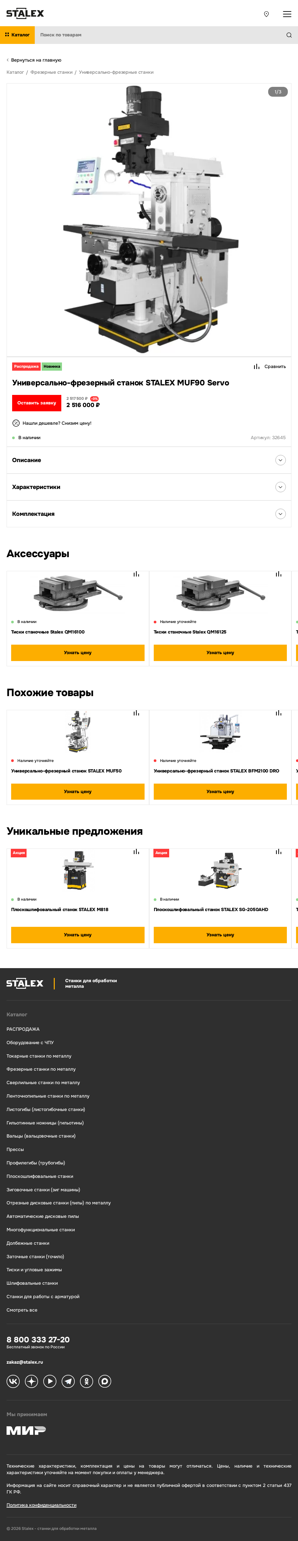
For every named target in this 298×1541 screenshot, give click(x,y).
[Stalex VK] (13, 1382)
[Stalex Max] (104, 1382)
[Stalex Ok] (86, 1382)
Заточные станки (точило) (35, 1256)
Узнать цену (77, 652)
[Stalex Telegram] (68, 1382)
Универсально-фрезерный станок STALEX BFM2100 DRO (217, 771)
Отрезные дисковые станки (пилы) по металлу (59, 1203)
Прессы (15, 1149)
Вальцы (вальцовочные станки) (41, 1136)
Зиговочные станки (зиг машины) (43, 1190)
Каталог (17, 1014)
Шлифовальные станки (32, 1283)
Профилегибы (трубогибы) (36, 1163)
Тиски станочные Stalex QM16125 (190, 632)
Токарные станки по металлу (39, 1056)
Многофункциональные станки (41, 1230)
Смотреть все (22, 1310)
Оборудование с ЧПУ (30, 1042)
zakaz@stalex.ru (25, 1362)
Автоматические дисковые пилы (43, 1216)
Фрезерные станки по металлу (41, 1069)
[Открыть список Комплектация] (280, 514)
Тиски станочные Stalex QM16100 (48, 632)
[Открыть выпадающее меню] (287, 14)
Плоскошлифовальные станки (40, 1176)
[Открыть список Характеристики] (280, 487)
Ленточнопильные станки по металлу (48, 1096)
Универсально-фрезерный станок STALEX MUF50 (66, 771)
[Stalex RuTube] (49, 1382)
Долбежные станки (28, 1243)
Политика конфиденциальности (41, 1505)
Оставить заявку (36, 403)
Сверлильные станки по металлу (43, 1082)
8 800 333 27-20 (38, 1340)
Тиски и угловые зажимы (34, 1270)
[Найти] (292, 35)
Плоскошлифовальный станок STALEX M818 (60, 909)
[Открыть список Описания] (280, 460)
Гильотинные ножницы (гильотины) (45, 1123)
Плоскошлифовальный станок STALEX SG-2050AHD (211, 909)
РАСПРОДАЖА (23, 1029)
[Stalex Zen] (31, 1382)
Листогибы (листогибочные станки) (46, 1109)
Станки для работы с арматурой (43, 1296)
